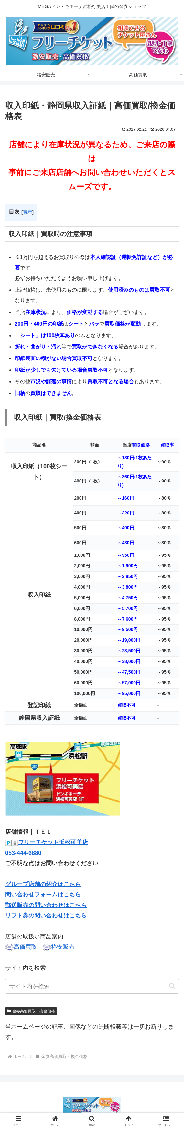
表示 (27, 212)
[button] (172, 986)
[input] (92, 986)
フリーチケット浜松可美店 (53, 842)
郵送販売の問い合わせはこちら (46, 905)
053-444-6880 (23, 853)
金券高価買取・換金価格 (31, 1011)
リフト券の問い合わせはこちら (46, 915)
